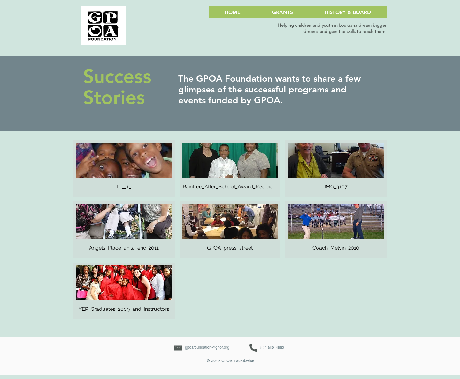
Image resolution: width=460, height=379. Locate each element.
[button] (124, 168)
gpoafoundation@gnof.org (207, 347)
